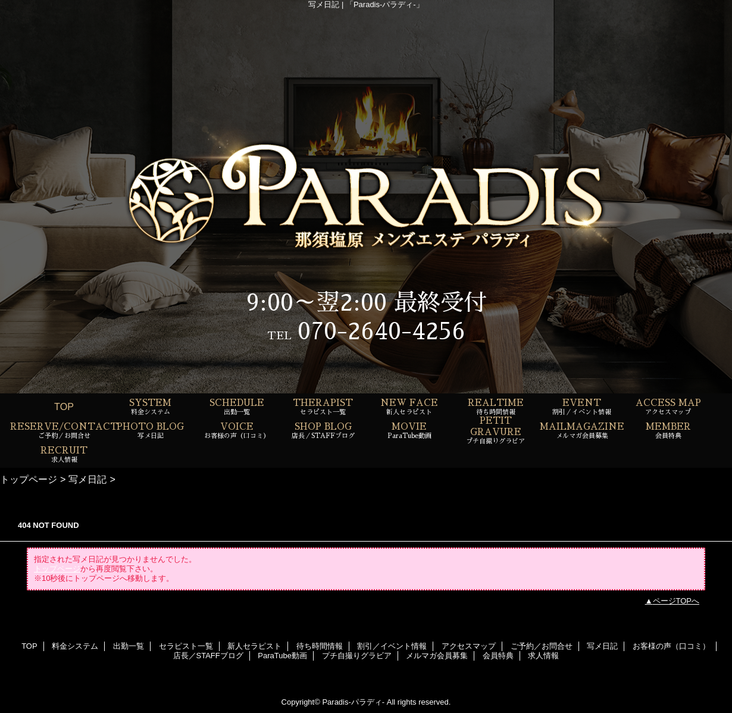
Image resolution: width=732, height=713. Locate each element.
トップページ (28, 479)
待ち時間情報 (319, 646)
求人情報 (543, 655)
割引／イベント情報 (392, 646)
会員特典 (498, 655)
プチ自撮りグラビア (357, 655)
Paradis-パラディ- (353, 702)
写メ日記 (87, 479)
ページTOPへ (676, 600)
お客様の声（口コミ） (671, 646)
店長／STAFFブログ (208, 655)
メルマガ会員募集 (437, 655)
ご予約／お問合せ (542, 646)
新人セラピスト (254, 646)
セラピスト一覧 (186, 646)
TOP (64, 406)
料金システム (75, 646)
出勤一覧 (128, 646)
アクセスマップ (469, 646)
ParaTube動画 (282, 655)
